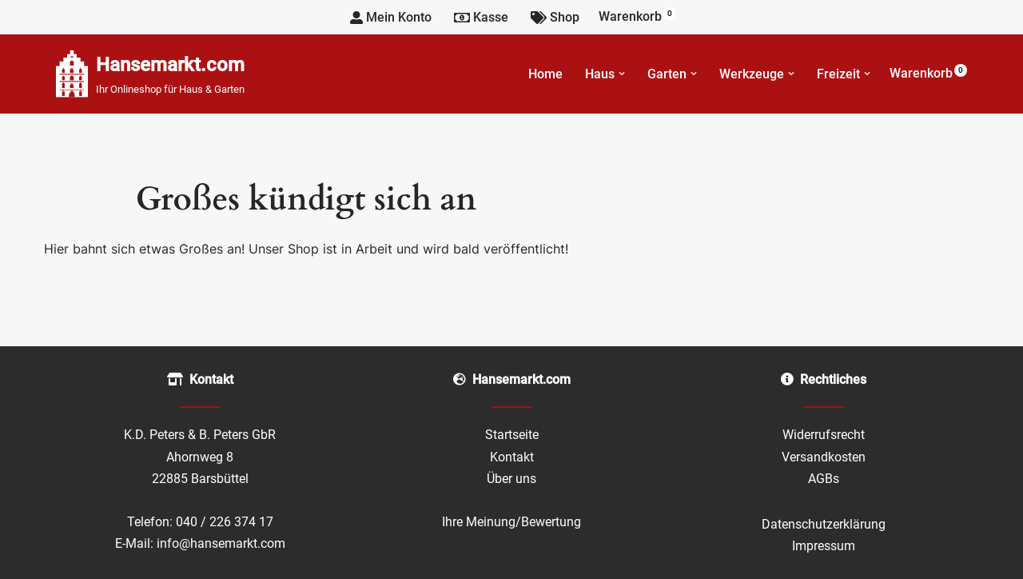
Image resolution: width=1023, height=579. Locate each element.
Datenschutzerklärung (824, 524)
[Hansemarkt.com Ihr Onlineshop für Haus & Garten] (150, 74)
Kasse (481, 17)
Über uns (511, 478)
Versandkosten (824, 457)
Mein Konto (391, 17)
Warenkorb (637, 15)
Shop (555, 17)
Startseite (512, 434)
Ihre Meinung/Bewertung (511, 521)
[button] (622, 73)
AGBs (823, 478)
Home (545, 74)
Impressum (823, 545)
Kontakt (512, 457)
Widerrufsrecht (823, 434)
